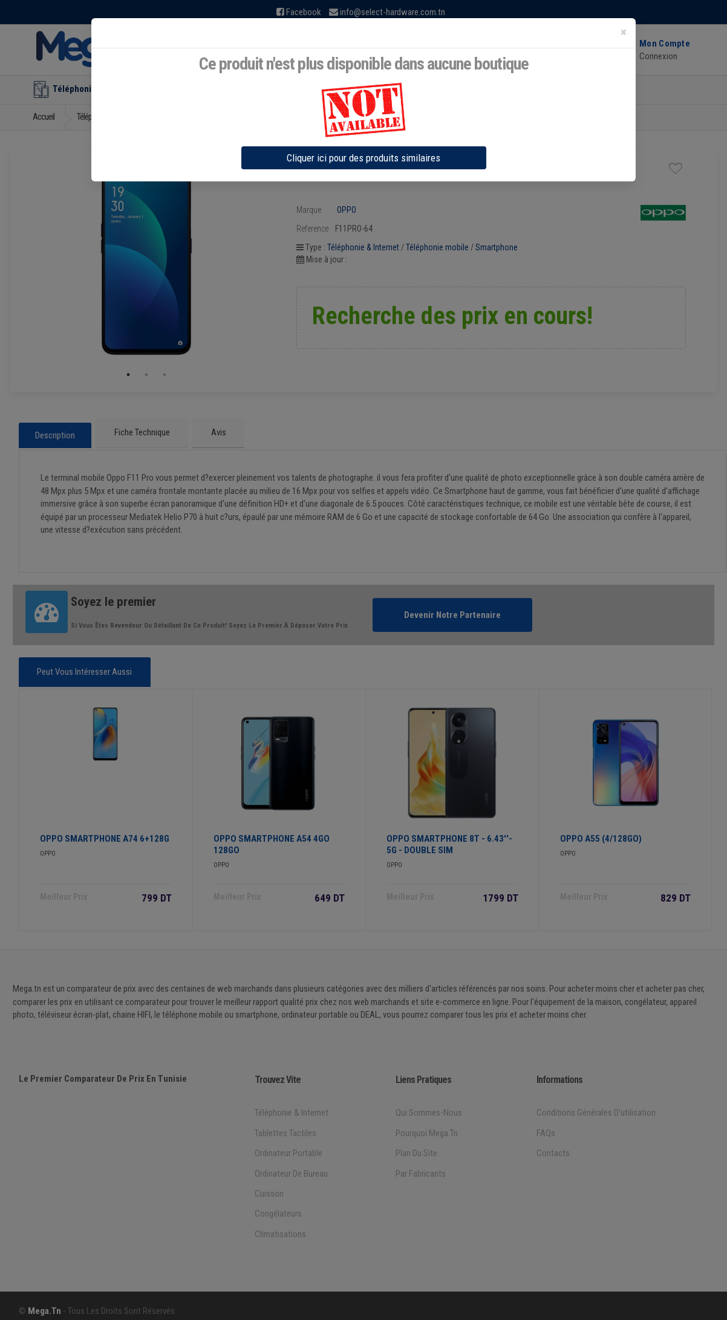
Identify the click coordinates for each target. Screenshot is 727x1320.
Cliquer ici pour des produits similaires (363, 158)
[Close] (624, 32)
